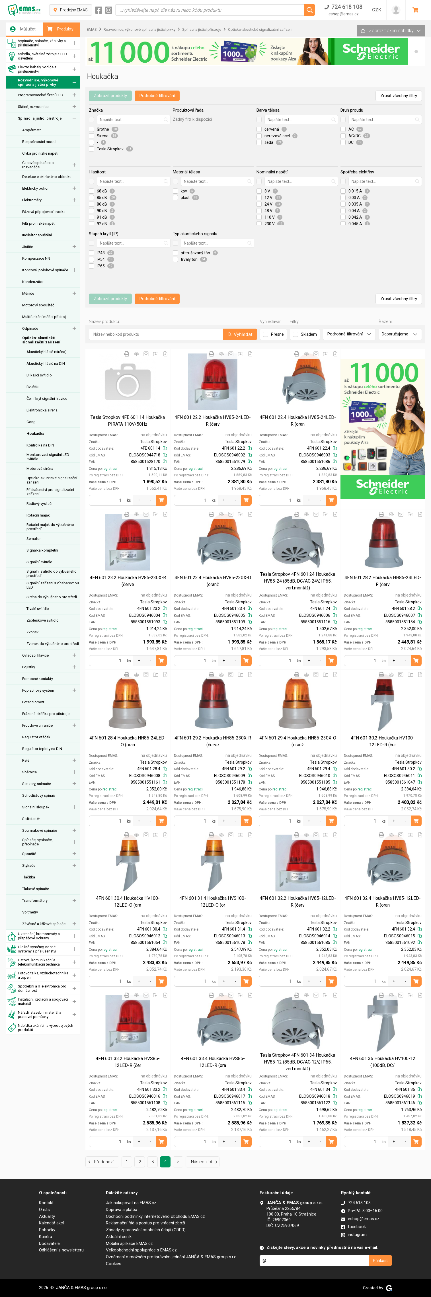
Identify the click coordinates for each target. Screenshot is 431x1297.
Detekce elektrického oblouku (46, 177)
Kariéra (45, 1236)
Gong (31, 422)
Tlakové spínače (35, 889)
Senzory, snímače (36, 784)
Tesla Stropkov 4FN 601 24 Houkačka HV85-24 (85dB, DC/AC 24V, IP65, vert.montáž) (297, 581)
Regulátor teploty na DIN (42, 749)
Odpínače (30, 328)
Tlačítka (28, 877)
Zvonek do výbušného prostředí (52, 644)
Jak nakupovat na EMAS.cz (131, 1202)
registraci (110, 469)
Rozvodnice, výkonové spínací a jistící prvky (32, 82)
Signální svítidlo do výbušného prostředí (51, 573)
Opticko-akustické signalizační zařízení (41, 340)
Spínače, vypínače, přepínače (37, 842)
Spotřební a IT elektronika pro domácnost (36, 988)
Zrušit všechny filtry (398, 95)
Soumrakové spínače (39, 830)
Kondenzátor (33, 282)
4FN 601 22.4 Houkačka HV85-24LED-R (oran (298, 421)
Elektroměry (32, 200)
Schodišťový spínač (38, 795)
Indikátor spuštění (37, 235)
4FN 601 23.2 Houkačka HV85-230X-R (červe (128, 581)
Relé (25, 760)
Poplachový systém (38, 690)
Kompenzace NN (36, 258)
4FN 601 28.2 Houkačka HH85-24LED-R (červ (382, 581)
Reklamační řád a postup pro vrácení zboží (145, 1223)
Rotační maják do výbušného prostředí (50, 527)
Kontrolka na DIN (40, 445)
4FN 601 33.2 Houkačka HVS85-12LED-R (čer (128, 1062)
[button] (416, 51)
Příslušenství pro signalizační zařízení (50, 491)
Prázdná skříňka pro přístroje (45, 714)
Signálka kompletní (42, 550)
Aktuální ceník (119, 1236)
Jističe (27, 247)
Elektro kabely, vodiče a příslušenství (31, 69)
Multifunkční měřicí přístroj (44, 317)
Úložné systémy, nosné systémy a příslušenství (31, 949)
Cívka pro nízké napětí (40, 153)
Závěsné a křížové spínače (43, 924)
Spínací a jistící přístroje (40, 118)
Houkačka (35, 433)
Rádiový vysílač (39, 503)
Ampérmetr (31, 130)
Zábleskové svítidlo (42, 620)
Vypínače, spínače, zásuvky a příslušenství (36, 43)
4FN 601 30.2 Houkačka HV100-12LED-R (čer (382, 741)
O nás (44, 1209)
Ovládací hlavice (35, 655)
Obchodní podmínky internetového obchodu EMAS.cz (155, 1216)
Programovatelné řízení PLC (40, 95)
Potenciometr (33, 702)
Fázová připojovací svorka (43, 212)
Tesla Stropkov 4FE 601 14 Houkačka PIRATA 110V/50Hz (128, 421)
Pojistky (28, 667)
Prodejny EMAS (71, 10)
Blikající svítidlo (39, 375)
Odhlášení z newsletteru (61, 1250)
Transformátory (35, 900)
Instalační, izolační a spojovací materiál (37, 1001)
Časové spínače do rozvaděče (38, 165)
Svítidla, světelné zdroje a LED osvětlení (37, 56)
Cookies (113, 1263)
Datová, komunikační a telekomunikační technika (33, 962)
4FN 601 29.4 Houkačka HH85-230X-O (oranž (297, 741)
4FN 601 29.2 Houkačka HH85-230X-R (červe (213, 741)
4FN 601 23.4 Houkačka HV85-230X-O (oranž (213, 581)
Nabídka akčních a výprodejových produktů (40, 1027)
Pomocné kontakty (37, 679)
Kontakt (46, 1202)
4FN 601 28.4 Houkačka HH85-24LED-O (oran (127, 741)
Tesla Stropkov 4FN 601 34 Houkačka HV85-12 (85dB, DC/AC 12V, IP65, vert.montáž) (297, 1061)
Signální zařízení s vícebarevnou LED (52, 585)
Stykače (28, 865)
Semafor (33, 538)
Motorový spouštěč (38, 305)
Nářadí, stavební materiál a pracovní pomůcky (34, 1014)
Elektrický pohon (36, 188)
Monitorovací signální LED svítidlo (47, 456)
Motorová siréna (39, 468)
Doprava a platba (121, 1209)
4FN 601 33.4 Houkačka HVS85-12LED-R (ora (213, 1062)
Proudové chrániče (37, 725)
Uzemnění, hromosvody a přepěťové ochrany (33, 936)
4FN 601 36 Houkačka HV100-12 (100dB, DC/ (382, 1062)
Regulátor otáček (36, 737)
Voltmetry (30, 912)
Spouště (29, 854)
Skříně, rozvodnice (33, 107)
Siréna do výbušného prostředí (51, 597)
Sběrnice (29, 772)
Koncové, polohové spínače (45, 270)
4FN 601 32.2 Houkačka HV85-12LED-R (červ (298, 902)
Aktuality (47, 1216)
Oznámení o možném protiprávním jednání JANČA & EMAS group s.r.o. (171, 1256)
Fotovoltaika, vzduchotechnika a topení (37, 975)
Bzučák (32, 387)
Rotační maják (38, 515)
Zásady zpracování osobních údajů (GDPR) (146, 1229)
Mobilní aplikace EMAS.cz (129, 1243)
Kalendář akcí (51, 1223)
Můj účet (23, 29)
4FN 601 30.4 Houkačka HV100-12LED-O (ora (128, 902)
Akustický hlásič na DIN (45, 363)
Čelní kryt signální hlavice (46, 398)
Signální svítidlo (39, 562)
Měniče (28, 293)
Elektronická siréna (42, 410)
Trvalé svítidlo (37, 609)
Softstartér (31, 819)
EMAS (92, 29)
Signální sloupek (36, 807)
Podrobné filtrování (157, 95)
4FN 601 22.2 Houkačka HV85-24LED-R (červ (213, 421)
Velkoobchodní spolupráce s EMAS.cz (141, 1250)
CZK (376, 10)
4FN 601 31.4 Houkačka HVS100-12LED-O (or (212, 902)
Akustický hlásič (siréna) (46, 352)
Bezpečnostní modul (39, 142)
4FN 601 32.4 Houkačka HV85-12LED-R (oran (382, 902)
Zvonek (32, 632)
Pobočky (47, 1229)
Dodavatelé (49, 1243)
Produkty (60, 29)
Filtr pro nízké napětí (39, 223)
